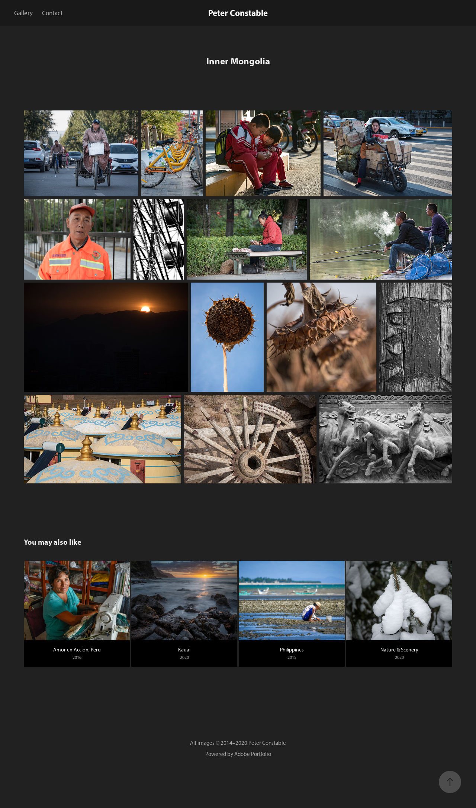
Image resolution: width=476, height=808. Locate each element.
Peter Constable (238, 12)
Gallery (23, 13)
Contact (52, 13)
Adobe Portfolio (252, 754)
